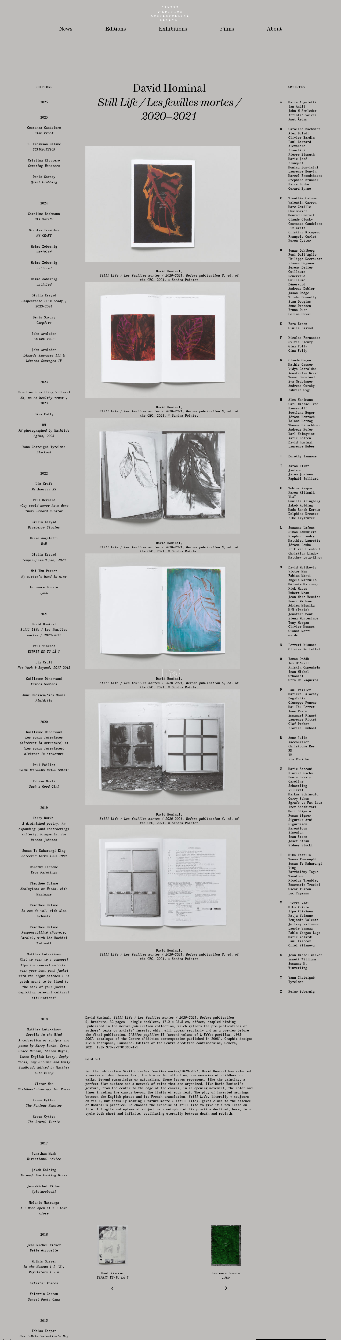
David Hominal (300, 1239)
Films (227, 29)
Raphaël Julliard (303, 1275)
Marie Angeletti (302, 899)
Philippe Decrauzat (305, 1056)
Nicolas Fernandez (304, 1135)
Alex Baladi (298, 930)
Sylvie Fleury (300, 1139)
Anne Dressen (299, 1102)
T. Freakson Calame (44, 943)
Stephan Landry (301, 1333)
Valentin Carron (302, 999)
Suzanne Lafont (301, 1325)
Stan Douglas (299, 1098)
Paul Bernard (299, 939)
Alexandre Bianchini (296, 945)
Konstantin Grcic (303, 1170)
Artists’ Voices (302, 912)
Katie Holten (299, 1235)
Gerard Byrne (299, 985)
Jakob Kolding (300, 1302)
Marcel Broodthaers (305, 973)
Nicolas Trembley (44, 1029)
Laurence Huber (301, 1243)
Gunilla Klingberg (304, 1298)
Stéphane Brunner (303, 977)
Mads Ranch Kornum (304, 1306)
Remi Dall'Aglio (302, 1051)
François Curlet (302, 1033)
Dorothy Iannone (302, 1253)
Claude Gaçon (299, 1157)
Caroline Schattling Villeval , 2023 (44, 1194)
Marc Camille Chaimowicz (299, 1005)
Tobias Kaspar (300, 1285)
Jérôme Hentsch (301, 1213)
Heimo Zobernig (44, 1046)
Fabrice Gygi (299, 1187)
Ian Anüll (296, 903)
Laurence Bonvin (302, 968)
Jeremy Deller (300, 1064)
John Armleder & (44, 1152)
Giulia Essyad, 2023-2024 (44, 1097)
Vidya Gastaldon (302, 1165)
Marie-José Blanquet (297, 957)
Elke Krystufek (301, 1315)
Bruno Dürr (297, 1107)
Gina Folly (297, 1143)
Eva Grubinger (300, 1178)
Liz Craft (296, 1025)
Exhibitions (173, 29)
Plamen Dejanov (301, 1060)
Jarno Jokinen (300, 1271)
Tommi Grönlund (301, 1174)
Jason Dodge (298, 1090)
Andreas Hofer (300, 1226)
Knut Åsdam (297, 916)
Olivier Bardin (301, 934)
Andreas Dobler (301, 1086)
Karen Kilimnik (301, 1289)
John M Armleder (302, 908)
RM (44, 1227)
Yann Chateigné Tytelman (44, 1246)
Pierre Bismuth (301, 951)
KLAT (291, 1294)
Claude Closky (300, 1016)
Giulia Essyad (300, 1125)
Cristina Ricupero (304, 1029)
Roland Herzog (300, 1218)
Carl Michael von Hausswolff (303, 1203)
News (65, 29)
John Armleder (44, 1133)
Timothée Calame (302, 995)
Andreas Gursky (301, 1183)
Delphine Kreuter (303, 1311)
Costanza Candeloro (305, 1021)
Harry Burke (298, 981)
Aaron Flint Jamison (298, 1265)
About (274, 29)
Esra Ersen (297, 1121)
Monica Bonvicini (303, 964)
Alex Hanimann (300, 1197)
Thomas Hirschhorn (304, 1222)
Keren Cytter (299, 1038)
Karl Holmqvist (301, 1230)
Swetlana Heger (301, 1209)
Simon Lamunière (302, 1329)
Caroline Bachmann (304, 926)
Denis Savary (44, 976)
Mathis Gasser (300, 1161)
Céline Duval (299, 1111)
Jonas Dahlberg (301, 1047)
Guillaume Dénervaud (296, 1070)
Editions (115, 29)
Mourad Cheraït (301, 1012)
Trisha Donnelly (302, 1094)
